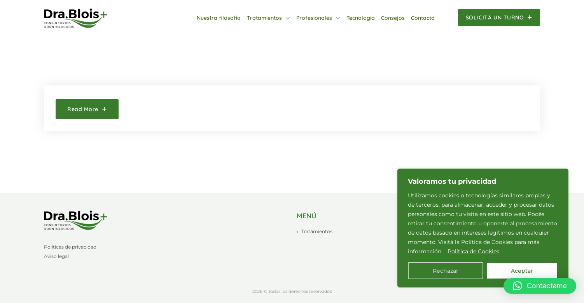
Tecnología (360, 17)
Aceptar (522, 270)
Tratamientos (264, 17)
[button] (540, 286)
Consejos (393, 17)
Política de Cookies (473, 251)
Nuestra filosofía (219, 17)
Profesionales (314, 17)
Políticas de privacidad (70, 247)
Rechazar (445, 270)
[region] (482, 228)
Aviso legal (56, 256)
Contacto (423, 17)
